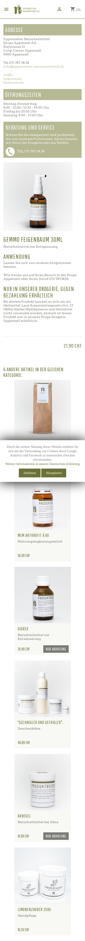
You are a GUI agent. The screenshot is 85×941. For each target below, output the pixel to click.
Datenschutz (13, 82)
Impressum (12, 78)
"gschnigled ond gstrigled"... (41, 722)
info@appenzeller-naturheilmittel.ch (33, 66)
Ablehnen (29, 473)
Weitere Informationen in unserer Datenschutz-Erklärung (42, 464)
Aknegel (24, 815)
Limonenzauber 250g (34, 909)
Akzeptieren (54, 473)
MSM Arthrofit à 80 (33, 535)
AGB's (8, 75)
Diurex (23, 628)
